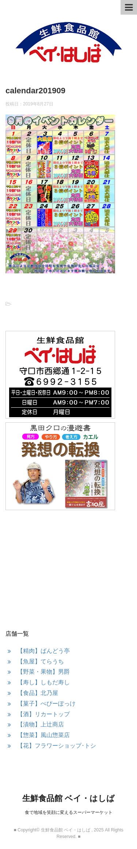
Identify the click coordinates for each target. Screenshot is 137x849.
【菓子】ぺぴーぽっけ (46, 703)
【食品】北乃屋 (37, 693)
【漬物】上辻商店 (40, 724)
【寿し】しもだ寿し (43, 682)
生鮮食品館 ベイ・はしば (68, 798)
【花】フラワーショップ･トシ (56, 746)
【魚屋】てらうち (40, 661)
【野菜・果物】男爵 (43, 672)
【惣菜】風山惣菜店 (43, 735)
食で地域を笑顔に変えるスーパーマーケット (69, 812)
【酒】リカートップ (43, 714)
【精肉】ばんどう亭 (43, 651)
